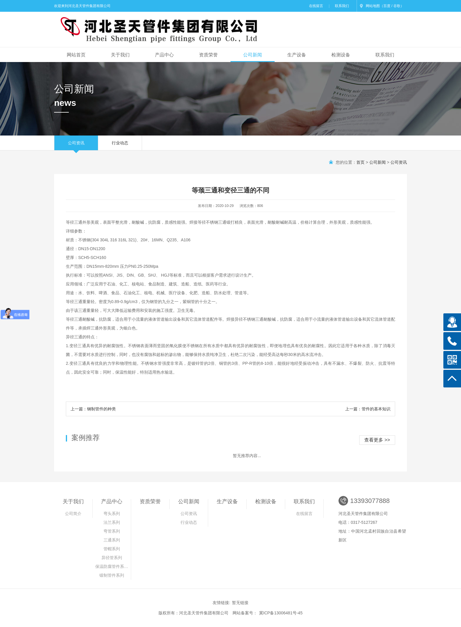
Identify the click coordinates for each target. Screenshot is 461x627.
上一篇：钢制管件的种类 (93, 409)
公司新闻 (252, 54)
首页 (360, 162)
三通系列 (111, 540)
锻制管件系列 (111, 575)
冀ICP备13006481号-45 (281, 613)
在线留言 (316, 6)
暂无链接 (240, 602)
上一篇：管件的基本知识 (367, 409)
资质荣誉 (208, 54)
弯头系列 (111, 513)
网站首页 (76, 54)
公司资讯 (76, 145)
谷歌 (396, 6)
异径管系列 (111, 557)
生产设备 (296, 54)
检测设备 (340, 54)
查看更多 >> (377, 439)
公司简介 (73, 513)
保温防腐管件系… (111, 566)
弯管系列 (111, 531)
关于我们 (120, 54)
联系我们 (342, 6)
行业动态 (120, 145)
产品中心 (164, 54)
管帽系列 (111, 548)
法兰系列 (111, 522)
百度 (386, 6)
